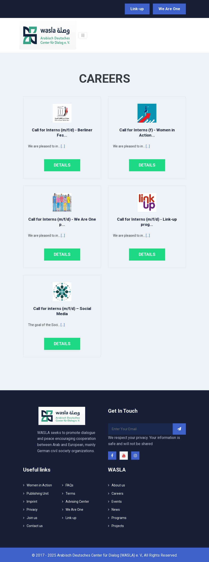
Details (62, 164)
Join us (32, 517)
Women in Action (39, 484)
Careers (117, 492)
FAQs (69, 484)
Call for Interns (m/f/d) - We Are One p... (62, 221)
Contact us (35, 525)
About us (118, 484)
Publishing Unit (38, 492)
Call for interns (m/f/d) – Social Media (62, 310)
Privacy (32, 509)
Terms (70, 492)
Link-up (140, 8)
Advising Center (77, 500)
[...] (63, 145)
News (116, 509)
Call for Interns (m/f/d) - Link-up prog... (147, 221)
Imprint (32, 500)
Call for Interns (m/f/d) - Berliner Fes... (62, 132)
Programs (119, 517)
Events (117, 500)
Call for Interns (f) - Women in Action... (147, 132)
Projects (118, 525)
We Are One (170, 8)
